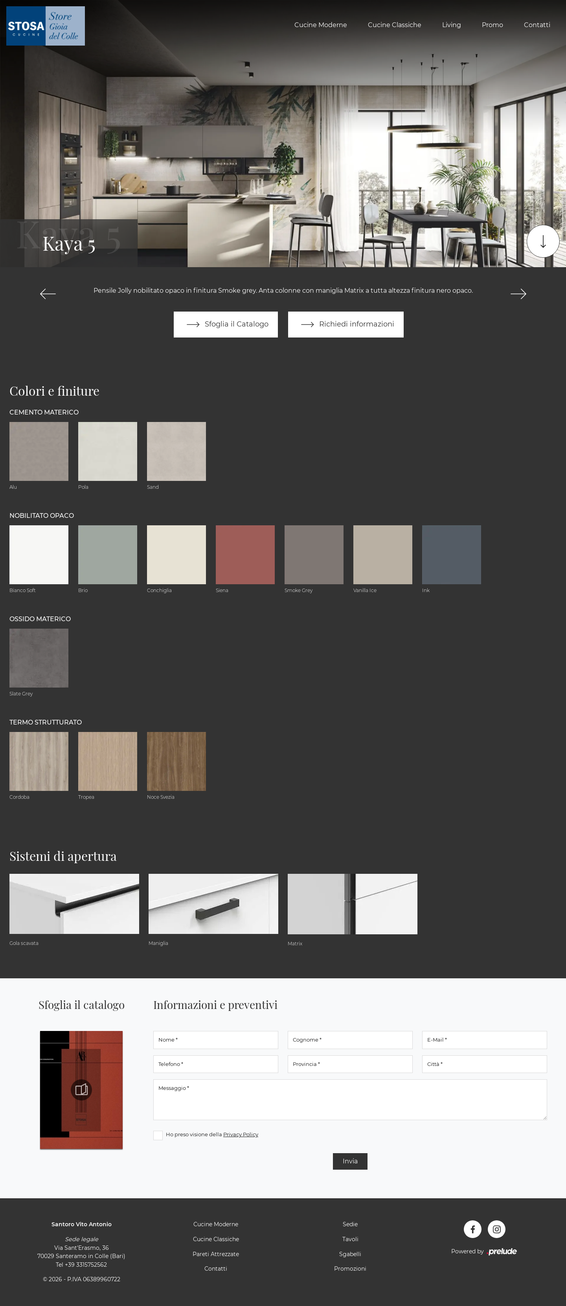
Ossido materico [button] (40, 619)
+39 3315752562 (86, 1264)
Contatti (537, 25)
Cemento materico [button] (44, 412)
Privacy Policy (240, 1134)
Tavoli (350, 1239)
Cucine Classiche (394, 25)
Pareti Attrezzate (216, 1254)
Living (451, 25)
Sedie (350, 1224)
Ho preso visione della (212, 1134)
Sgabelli (350, 1254)
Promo (492, 25)
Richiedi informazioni (346, 324)
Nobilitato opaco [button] (41, 515)
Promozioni (350, 1268)
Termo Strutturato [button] (45, 722)
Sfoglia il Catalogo (225, 324)
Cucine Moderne (320, 25)
